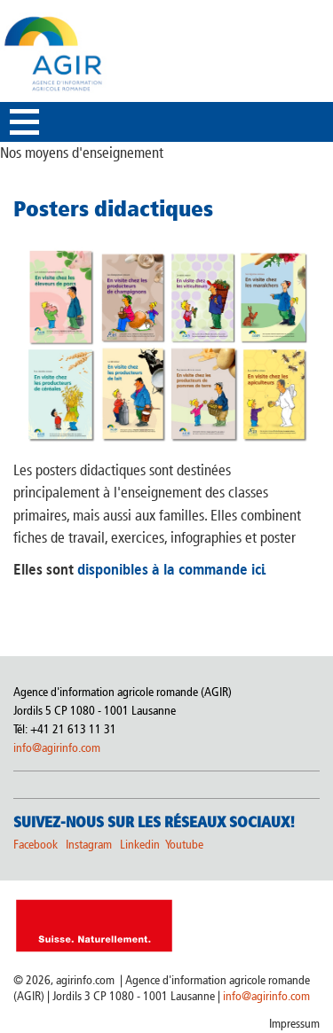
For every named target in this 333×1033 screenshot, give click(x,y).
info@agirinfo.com (56, 747)
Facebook (35, 844)
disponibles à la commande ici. (170, 569)
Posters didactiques (113, 208)
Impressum (294, 1023)
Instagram (89, 844)
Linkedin (141, 844)
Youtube (184, 844)
